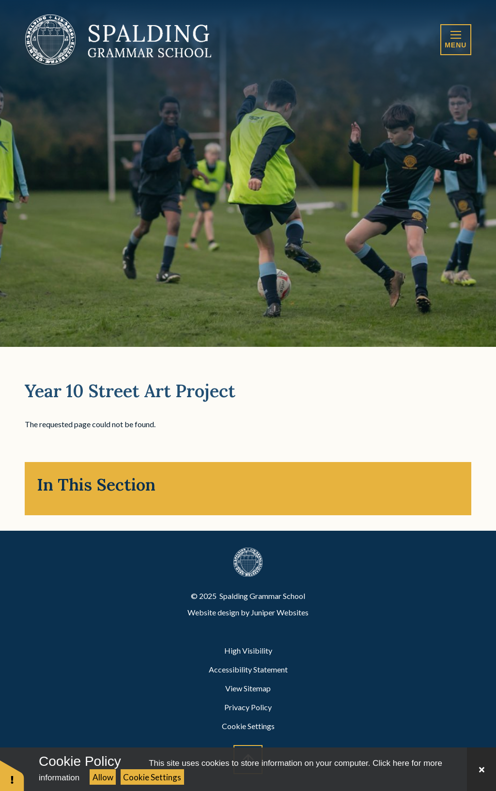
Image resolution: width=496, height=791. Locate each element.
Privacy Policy (248, 707)
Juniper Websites (280, 612)
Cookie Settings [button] (248, 726)
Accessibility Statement (248, 669)
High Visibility (248, 650)
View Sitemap (248, 688)
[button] (12, 775)
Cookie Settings (152, 777)
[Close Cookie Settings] (481, 769)
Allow (103, 777)
